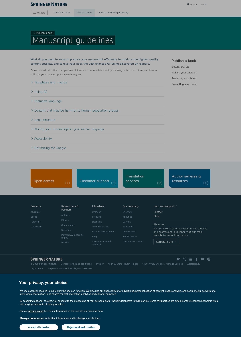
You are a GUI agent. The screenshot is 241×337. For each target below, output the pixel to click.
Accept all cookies (38, 327)
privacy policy (36, 311)
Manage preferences (32, 318)
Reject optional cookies (81, 327)
